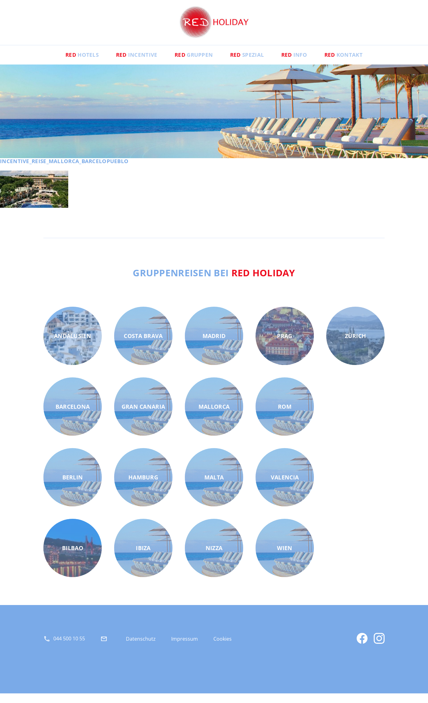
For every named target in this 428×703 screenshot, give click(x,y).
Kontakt (356, 64)
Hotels (68, 64)
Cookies (222, 648)
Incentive (128, 64)
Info (301, 64)
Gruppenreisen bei (214, 282)
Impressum (184, 648)
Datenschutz (141, 648)
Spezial (250, 64)
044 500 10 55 (69, 647)
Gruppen (191, 64)
